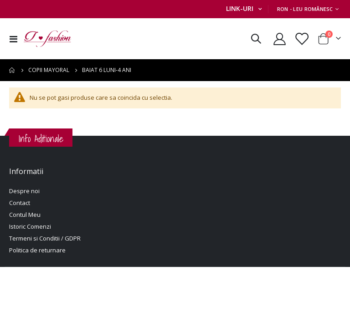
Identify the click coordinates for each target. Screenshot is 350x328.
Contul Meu (25, 215)
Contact (19, 204)
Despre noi (24, 192)
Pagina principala (12, 70)
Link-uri (239, 8)
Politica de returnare (37, 251)
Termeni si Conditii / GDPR (45, 239)
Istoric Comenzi (30, 227)
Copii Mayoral (48, 70)
